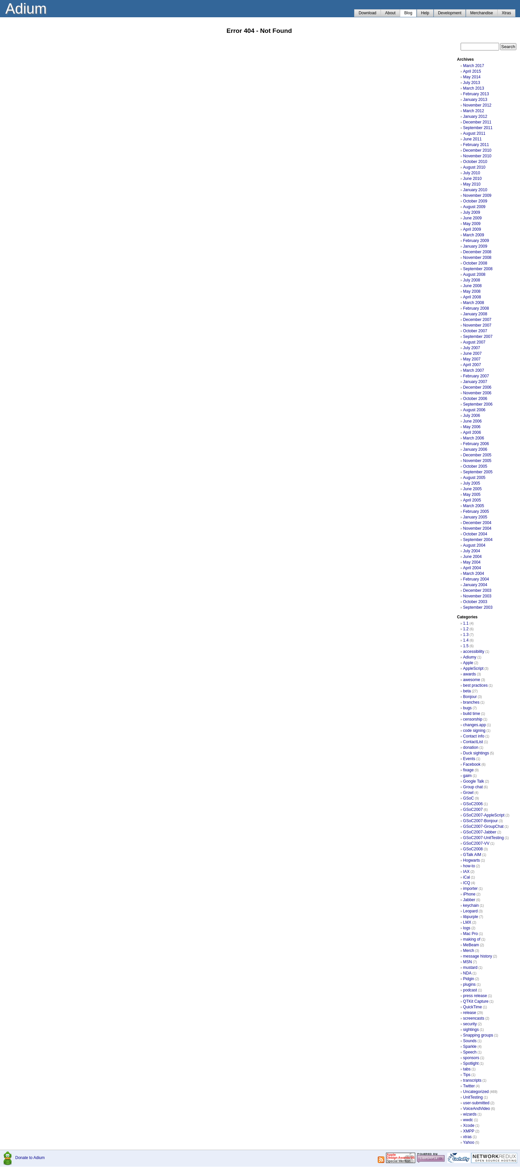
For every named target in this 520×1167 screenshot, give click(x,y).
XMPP (468, 1131)
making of (471, 939)
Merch (468, 950)
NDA (467, 973)
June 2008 (472, 285)
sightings (471, 1029)
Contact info (473, 736)
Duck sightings (476, 753)
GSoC (468, 798)
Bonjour (470, 696)
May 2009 (472, 223)
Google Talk (473, 781)
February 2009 (476, 240)
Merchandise (481, 13)
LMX (467, 922)
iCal (466, 877)
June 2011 (472, 139)
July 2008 (471, 280)
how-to (469, 866)
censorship (472, 719)
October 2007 (475, 331)
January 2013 (475, 99)
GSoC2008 (473, 849)
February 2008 (476, 308)
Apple (468, 663)
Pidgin (468, 978)
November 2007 (477, 325)
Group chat (473, 787)
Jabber (469, 899)
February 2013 (476, 94)
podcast (470, 990)
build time (471, 713)
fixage (468, 770)
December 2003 (477, 590)
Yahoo (468, 1142)
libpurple (470, 916)
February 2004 (476, 579)
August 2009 (474, 206)
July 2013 (471, 82)
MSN (467, 962)
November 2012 (477, 105)
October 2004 (475, 534)
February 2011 (476, 144)
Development (450, 13)
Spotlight (471, 1063)
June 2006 (472, 421)
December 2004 (477, 522)
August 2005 (474, 477)
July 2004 (471, 551)
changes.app (474, 725)
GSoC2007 (473, 809)
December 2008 (477, 252)
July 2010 (471, 173)
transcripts (472, 1080)
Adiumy (469, 657)
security (470, 1024)
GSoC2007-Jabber (479, 832)
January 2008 (475, 314)
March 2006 (473, 438)
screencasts (473, 1018)
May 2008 (472, 291)
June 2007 (472, 353)
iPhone (469, 894)
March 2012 (473, 111)
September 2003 (477, 607)
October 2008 (475, 263)
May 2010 (472, 184)
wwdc (468, 1120)
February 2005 (476, 511)
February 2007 (476, 376)
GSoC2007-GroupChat (483, 826)
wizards (470, 1114)
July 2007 (471, 348)
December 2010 (477, 150)
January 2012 (475, 116)
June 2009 (472, 218)
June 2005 (472, 489)
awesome (471, 679)
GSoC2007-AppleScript (483, 815)
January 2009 (475, 246)
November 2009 (477, 195)
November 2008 (477, 257)
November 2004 (477, 528)
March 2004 (473, 573)
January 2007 (475, 381)
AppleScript (473, 668)
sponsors (471, 1057)
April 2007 (472, 364)
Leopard (470, 911)
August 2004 (474, 545)
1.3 (466, 634)
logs (466, 928)
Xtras (506, 13)
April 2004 (472, 568)
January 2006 (475, 449)
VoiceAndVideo (476, 1108)
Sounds (470, 1041)
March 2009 (473, 235)
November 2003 (477, 596)
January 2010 (475, 190)
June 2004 (472, 556)
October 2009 (475, 201)
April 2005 (472, 500)
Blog (408, 13)
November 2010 (477, 156)
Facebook (472, 764)
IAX (466, 871)
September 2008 (477, 269)
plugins (469, 984)
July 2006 (471, 415)
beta (467, 691)
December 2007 (477, 319)
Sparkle (470, 1046)
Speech (470, 1052)
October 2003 (475, 601)
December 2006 (477, 387)
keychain (471, 905)
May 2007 (472, 359)
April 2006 (472, 432)
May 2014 (472, 77)
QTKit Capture (475, 1001)
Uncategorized (475, 1091)
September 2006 (477, 404)
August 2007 (474, 342)
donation (470, 747)
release (469, 1012)
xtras (467, 1136)
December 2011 (477, 122)
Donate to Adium (30, 1157)
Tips (466, 1074)
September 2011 (477, 127)
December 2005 (477, 455)
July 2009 (471, 212)
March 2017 (473, 65)
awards (469, 674)
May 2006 (472, 427)
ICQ (466, 883)
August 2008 (474, 274)
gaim (467, 775)
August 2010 (474, 167)
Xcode (468, 1125)
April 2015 (472, 71)
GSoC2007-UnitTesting (483, 837)
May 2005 (472, 494)
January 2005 (475, 517)
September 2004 (477, 539)
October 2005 (475, 466)
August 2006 (474, 410)
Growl (468, 792)
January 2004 (475, 585)
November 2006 (477, 393)
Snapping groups (478, 1035)
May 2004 (472, 562)
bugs (467, 708)
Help (425, 13)
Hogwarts (471, 860)
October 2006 (475, 398)
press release (475, 995)
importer (470, 888)
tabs (467, 1069)
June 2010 (472, 178)
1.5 (466, 646)
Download (367, 13)
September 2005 (477, 472)
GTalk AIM (472, 854)
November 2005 (477, 460)
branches (471, 702)
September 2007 (477, 336)
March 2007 (473, 370)
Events (469, 758)
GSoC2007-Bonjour (480, 820)
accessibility (473, 651)
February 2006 (476, 443)
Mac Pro (470, 933)
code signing (474, 730)
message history (477, 956)
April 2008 (472, 297)
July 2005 (471, 483)
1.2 (466, 629)
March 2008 (473, 302)
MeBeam (471, 945)
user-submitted (476, 1103)
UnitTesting (473, 1097)
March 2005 (473, 506)
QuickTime (472, 1007)
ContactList (473, 741)
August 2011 (474, 133)
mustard (470, 967)
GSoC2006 (473, 804)
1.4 (466, 640)
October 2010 (475, 161)
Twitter (469, 1086)
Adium (26, 8)
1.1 (466, 623)
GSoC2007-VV (476, 843)
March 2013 (473, 88)
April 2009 (472, 229)
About (390, 13)
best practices (475, 685)
